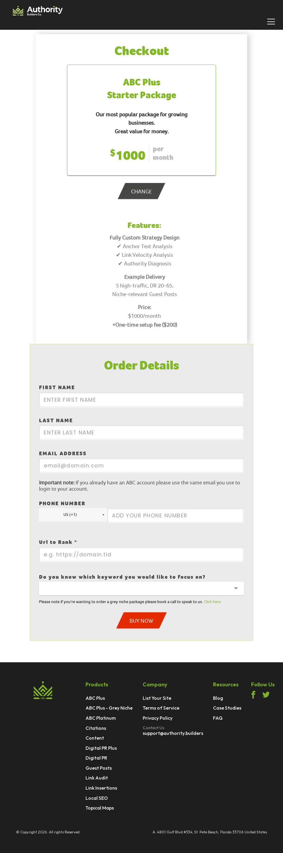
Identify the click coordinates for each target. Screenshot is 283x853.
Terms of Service (161, 708)
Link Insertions (101, 788)
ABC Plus (95, 698)
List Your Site (157, 698)
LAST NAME (56, 420)
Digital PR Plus (101, 748)
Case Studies (227, 708)
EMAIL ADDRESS (63, 453)
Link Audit (96, 778)
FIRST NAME (57, 387)
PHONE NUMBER (62, 503)
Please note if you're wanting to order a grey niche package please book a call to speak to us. (130, 602)
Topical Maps (99, 808)
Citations (95, 728)
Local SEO (96, 798)
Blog (218, 698)
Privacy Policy (157, 718)
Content (94, 738)
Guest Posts (98, 768)
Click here (212, 601)
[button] (73, 515)
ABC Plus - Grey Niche (109, 708)
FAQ (218, 718)
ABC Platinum (100, 718)
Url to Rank (58, 542)
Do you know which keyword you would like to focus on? (122, 577)
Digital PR (96, 758)
